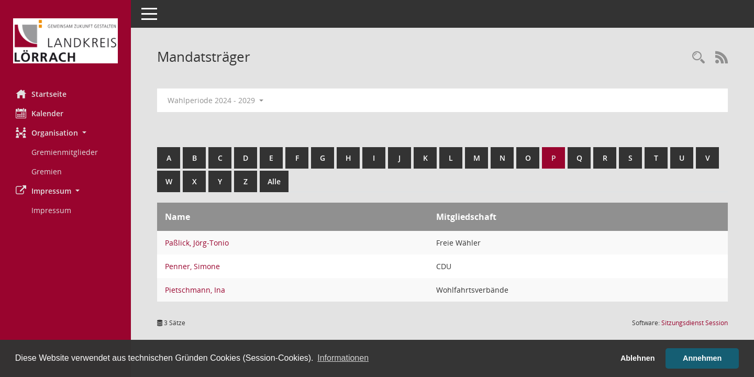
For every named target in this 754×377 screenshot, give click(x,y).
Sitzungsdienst (694, 322)
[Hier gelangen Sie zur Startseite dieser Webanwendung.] (65, 40)
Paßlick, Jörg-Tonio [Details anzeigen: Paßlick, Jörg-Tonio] (197, 243)
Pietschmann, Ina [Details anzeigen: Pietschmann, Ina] (195, 290)
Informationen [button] (343, 357)
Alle (274, 181)
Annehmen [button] (702, 358)
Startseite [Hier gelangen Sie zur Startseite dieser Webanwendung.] (41, 93)
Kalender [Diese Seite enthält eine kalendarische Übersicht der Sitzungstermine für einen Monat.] (39, 113)
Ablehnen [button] (637, 358)
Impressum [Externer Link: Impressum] (51, 210)
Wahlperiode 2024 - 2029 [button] (215, 100)
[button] (65, 132)
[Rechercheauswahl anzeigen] (698, 57)
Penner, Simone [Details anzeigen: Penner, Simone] (192, 266)
